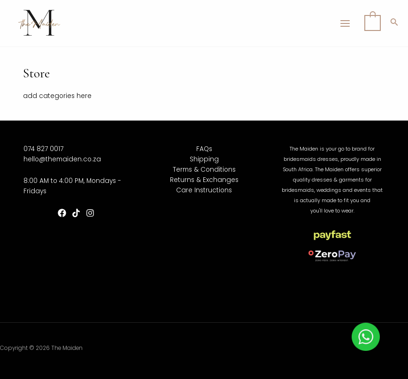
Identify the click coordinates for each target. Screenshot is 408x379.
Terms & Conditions (204, 169)
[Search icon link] (394, 23)
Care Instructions (204, 190)
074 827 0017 (43, 148)
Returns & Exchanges (204, 179)
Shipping (204, 159)
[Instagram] (90, 213)
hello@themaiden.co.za (62, 159)
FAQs (204, 148)
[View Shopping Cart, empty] (372, 23)
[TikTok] (76, 213)
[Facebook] (62, 213)
